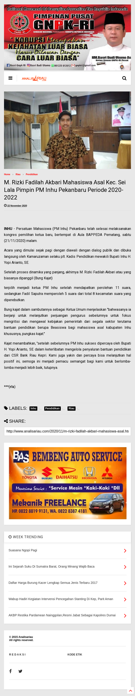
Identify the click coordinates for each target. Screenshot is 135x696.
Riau (18, 174)
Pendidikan (32, 174)
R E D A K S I (17, 654)
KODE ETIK (75, 654)
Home (7, 174)
